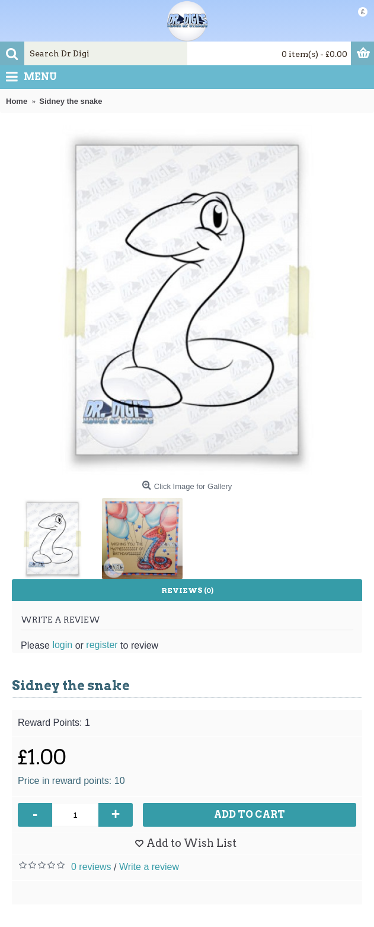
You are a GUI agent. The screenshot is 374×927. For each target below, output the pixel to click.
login (62, 645)
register (101, 645)
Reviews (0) (187, 590)
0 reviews (91, 867)
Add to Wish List (191, 843)
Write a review (149, 867)
